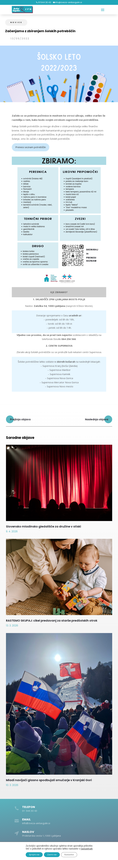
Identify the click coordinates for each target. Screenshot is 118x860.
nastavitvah (87, 848)
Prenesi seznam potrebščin (30, 147)
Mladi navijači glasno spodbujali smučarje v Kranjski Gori (49, 780)
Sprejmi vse (34, 854)
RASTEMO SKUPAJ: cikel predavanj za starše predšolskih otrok (51, 620)
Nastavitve (69, 854)
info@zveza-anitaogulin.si (68, 2)
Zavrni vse (52, 854)
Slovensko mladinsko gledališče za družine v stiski (43, 526)
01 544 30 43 (44, 2)
